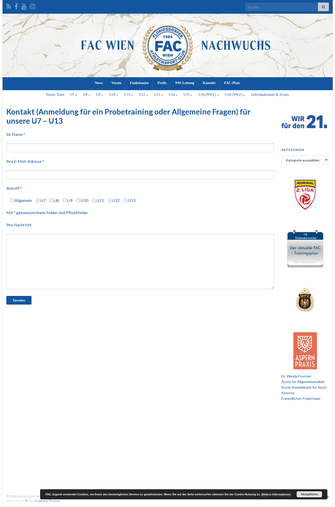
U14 (173, 95)
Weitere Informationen (276, 494)
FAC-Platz (232, 83)
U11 (128, 95)
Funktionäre (139, 83)
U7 (73, 95)
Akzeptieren (309, 494)
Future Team (55, 95)
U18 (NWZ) (235, 95)
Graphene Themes (47, 501)
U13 (158, 95)
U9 (100, 95)
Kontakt (209, 83)
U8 (86, 95)
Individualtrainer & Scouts (270, 95)
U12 (143, 95)
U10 (113, 95)
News (99, 83)
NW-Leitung (184, 83)
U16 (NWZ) (208, 95)
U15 (188, 95)
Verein (116, 83)
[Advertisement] (167, 444)
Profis (162, 83)
